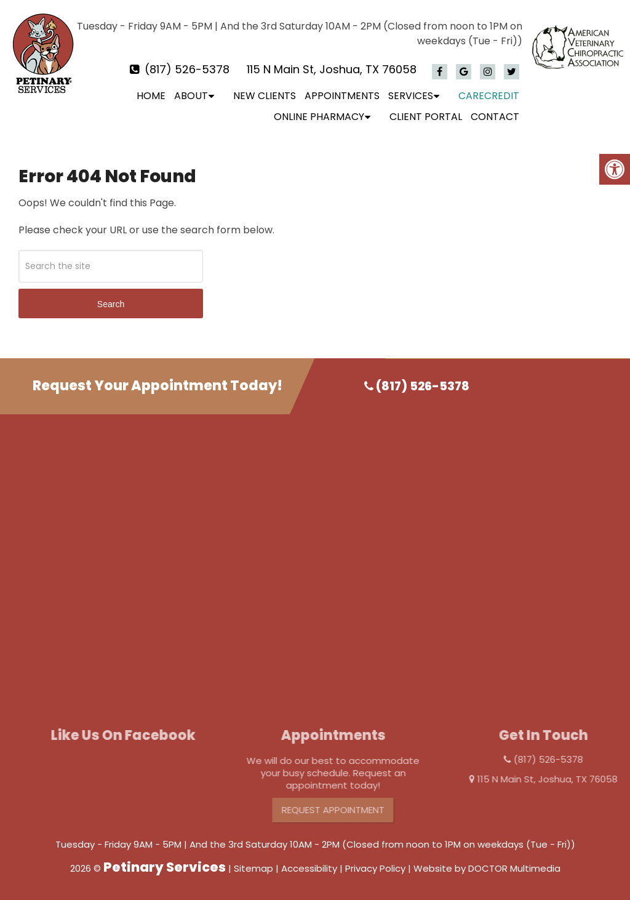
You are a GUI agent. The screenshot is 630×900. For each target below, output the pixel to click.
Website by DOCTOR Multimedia (486, 868)
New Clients (264, 96)
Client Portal (425, 117)
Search (110, 304)
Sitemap (253, 868)
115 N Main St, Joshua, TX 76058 (332, 69)
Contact (495, 117)
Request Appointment (344, 809)
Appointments (342, 96)
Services (410, 96)
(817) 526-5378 (187, 69)
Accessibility (309, 868)
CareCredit (488, 96)
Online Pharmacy (319, 117)
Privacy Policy (375, 868)
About (191, 96)
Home (151, 96)
